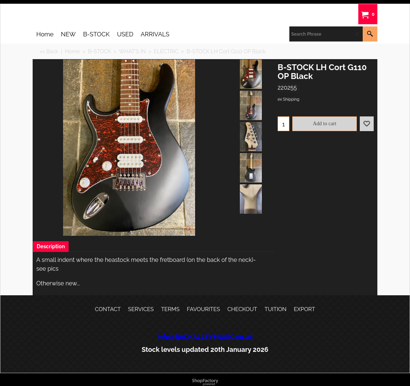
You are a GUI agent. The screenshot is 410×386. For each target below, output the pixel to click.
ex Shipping (288, 99)
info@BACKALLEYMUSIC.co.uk (205, 337)
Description (51, 246)
